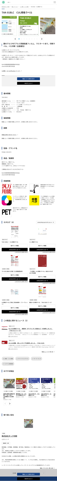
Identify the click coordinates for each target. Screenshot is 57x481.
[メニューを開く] (54, 2)
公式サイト (5, 439)
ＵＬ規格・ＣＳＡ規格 (8, 358)
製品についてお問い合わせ (28, 78)
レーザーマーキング (36, 358)
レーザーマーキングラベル (22, 358)
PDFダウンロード (28, 83)
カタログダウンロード (14, 249)
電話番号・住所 (6, 443)
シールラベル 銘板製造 (8, 363)
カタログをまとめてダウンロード (45, 222)
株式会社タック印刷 (9, 436)
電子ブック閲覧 (15, 245)
